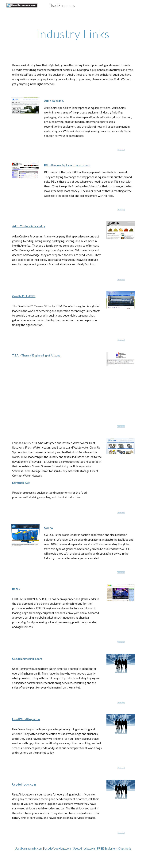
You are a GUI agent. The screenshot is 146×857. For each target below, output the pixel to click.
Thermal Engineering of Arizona (40, 355)
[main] (73, 34)
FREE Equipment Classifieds (114, 848)
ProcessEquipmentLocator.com (70, 165)
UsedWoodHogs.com (57, 848)
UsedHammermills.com (28, 848)
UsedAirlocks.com (84, 848)
